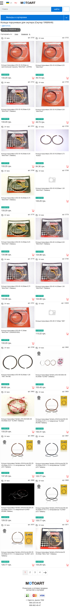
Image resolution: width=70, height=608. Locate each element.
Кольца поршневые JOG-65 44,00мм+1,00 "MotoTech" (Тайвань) (50, 287)
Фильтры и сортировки (16, 17)
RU (16, 3)
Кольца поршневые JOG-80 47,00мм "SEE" (50, 321)
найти (56, 9)
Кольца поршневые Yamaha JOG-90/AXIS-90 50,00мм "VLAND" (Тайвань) (51, 375)
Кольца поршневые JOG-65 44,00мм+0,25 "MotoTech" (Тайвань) (15, 243)
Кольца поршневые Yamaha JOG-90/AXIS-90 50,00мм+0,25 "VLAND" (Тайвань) (16, 419)
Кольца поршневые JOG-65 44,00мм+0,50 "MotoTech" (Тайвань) (50, 243)
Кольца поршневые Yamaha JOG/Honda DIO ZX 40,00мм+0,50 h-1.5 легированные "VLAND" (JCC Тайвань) (52, 465)
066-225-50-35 (35, 603)
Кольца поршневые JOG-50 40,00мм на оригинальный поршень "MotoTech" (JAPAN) (16, 66)
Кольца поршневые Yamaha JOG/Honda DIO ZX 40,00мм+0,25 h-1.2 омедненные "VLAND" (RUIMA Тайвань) (52, 421)
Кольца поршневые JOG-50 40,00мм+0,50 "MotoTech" (50, 110)
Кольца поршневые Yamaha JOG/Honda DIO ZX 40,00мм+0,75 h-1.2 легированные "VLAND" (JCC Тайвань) (52, 509)
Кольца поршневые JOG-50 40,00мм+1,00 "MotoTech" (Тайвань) (50, 189)
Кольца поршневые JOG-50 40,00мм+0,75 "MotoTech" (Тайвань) (15, 198)
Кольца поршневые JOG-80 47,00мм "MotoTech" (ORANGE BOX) (13, 331)
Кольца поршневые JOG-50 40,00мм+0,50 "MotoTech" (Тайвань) (15, 154)
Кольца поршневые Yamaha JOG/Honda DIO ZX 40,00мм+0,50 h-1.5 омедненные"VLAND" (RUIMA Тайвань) (17, 509)
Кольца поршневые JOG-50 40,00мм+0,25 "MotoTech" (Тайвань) (15, 110)
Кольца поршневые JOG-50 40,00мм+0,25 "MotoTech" (50, 66)
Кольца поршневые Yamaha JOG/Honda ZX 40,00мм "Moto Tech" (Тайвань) (50, 553)
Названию (24, 34)
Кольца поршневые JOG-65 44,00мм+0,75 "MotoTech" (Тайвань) (15, 287)
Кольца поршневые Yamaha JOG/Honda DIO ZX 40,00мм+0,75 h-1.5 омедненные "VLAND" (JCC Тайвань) (17, 554)
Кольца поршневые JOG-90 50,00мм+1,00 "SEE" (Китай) (15, 375)
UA (9, 2)
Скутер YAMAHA (9, 30)
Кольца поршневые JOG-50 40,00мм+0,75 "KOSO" (50, 154)
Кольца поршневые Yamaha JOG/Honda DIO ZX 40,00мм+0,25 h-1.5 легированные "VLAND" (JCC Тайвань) (17, 465)
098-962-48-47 (35, 605)
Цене (16, 34)
